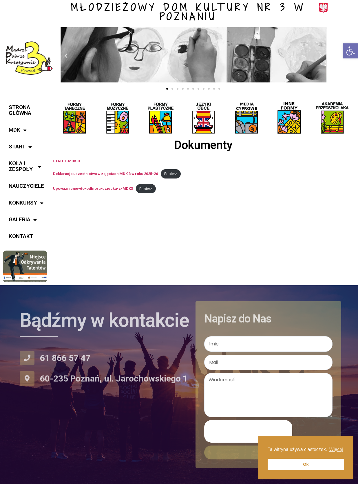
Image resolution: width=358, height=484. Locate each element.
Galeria (23, 219)
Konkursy (26, 203)
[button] (350, 50)
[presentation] (248, 431)
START (20, 146)
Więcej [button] (336, 449)
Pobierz (170, 174)
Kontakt (21, 236)
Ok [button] (305, 464)
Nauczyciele (26, 186)
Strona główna (20, 110)
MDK (18, 130)
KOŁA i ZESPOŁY (25, 166)
